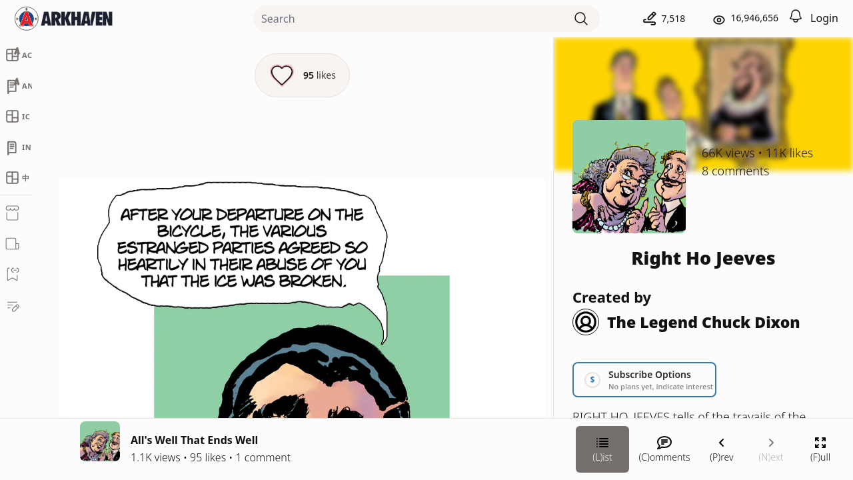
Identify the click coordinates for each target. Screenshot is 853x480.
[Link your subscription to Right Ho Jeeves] (644, 379)
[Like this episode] (302, 75)
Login (824, 18)
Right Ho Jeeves (703, 257)
